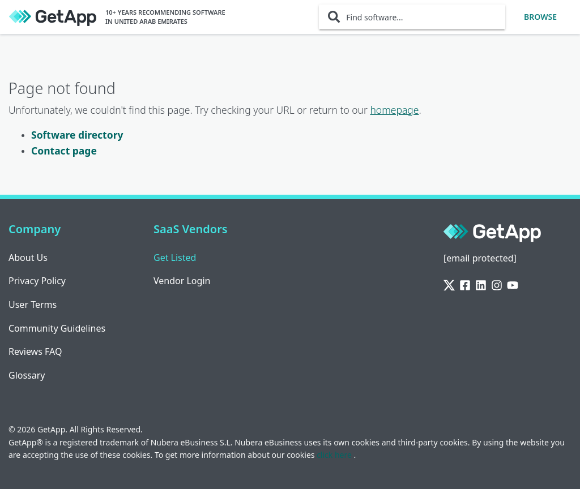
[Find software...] (412, 17)
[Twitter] (449, 285)
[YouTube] (512, 285)
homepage (394, 110)
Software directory (77, 134)
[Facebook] (465, 285)
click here (335, 454)
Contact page (64, 150)
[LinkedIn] (481, 285)
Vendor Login (181, 280)
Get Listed (174, 257)
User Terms (32, 304)
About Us (28, 257)
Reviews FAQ (35, 351)
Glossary (26, 375)
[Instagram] (496, 285)
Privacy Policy (37, 280)
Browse (540, 16)
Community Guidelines (56, 328)
